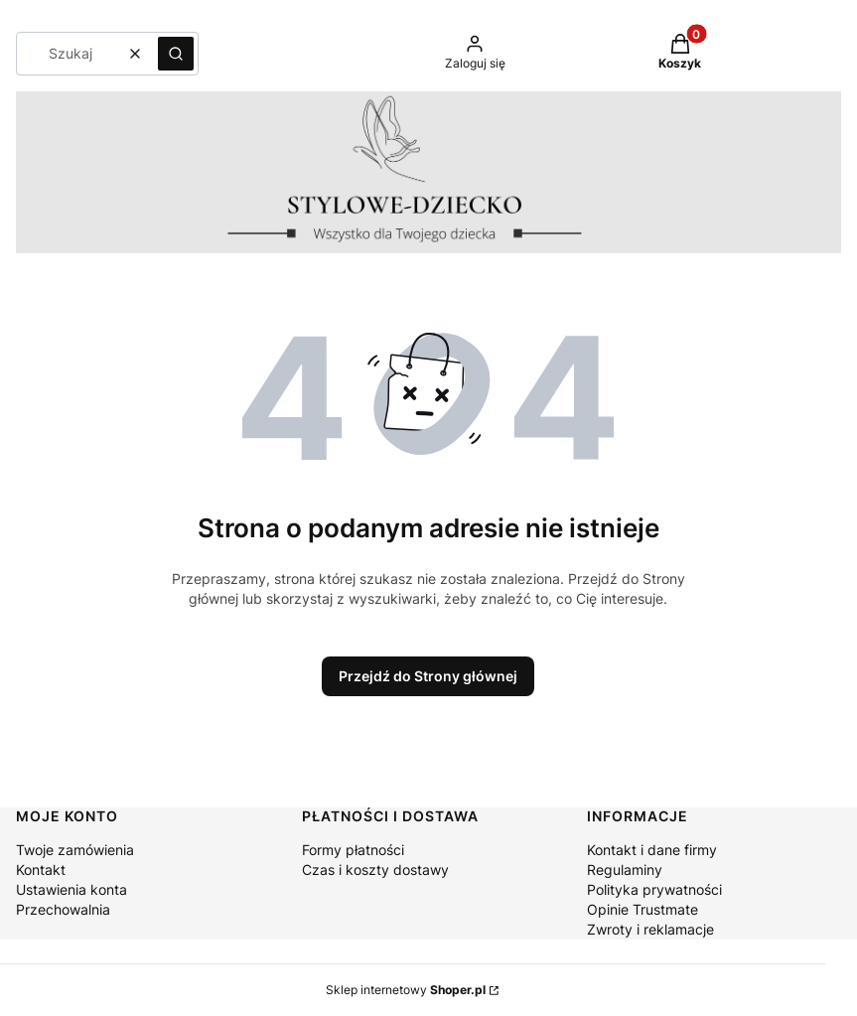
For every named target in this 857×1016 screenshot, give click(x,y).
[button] (176, 54)
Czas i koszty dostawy (375, 869)
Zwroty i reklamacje (650, 929)
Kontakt (41, 869)
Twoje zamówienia (75, 849)
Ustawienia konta (71, 889)
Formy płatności (353, 849)
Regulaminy (624, 869)
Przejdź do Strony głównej (428, 675)
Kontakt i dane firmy (652, 849)
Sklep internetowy (406, 989)
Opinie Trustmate (642, 909)
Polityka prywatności (654, 889)
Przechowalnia (63, 909)
